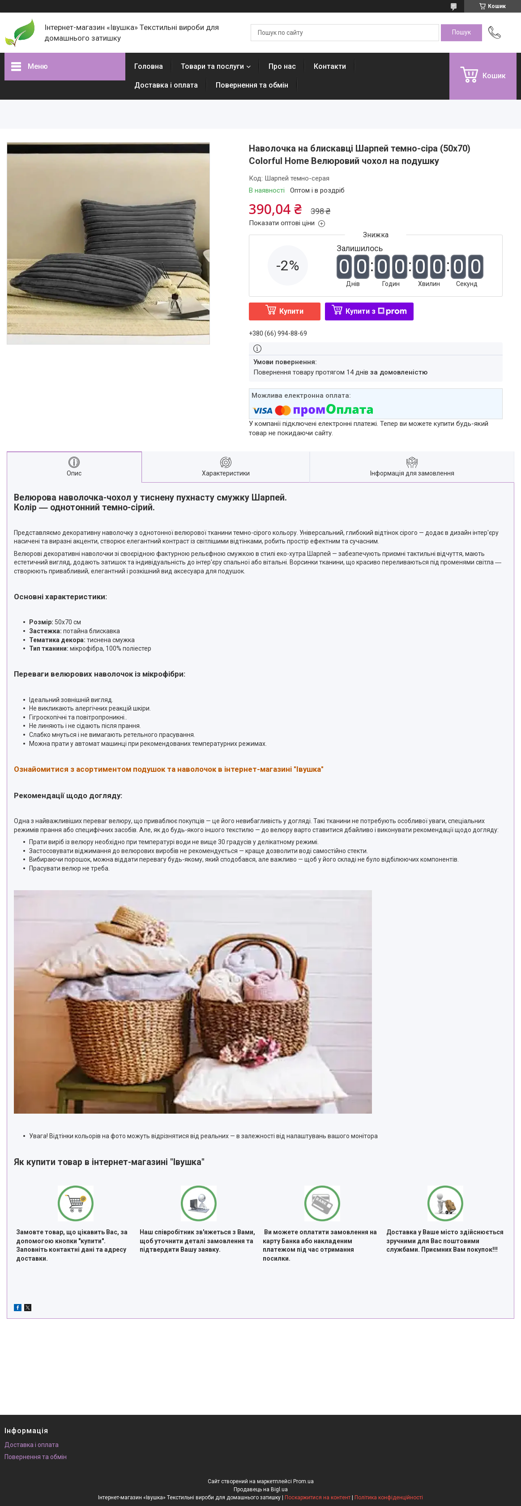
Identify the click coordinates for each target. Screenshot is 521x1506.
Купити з (376, 311)
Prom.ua (303, 1481)
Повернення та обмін (252, 85)
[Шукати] (461, 32)
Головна (148, 66)
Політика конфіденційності (388, 1497)
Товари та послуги (212, 66)
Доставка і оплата (166, 85)
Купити (291, 311)
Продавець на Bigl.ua (261, 1489)
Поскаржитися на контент (317, 1497)
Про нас (282, 66)
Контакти (330, 66)
